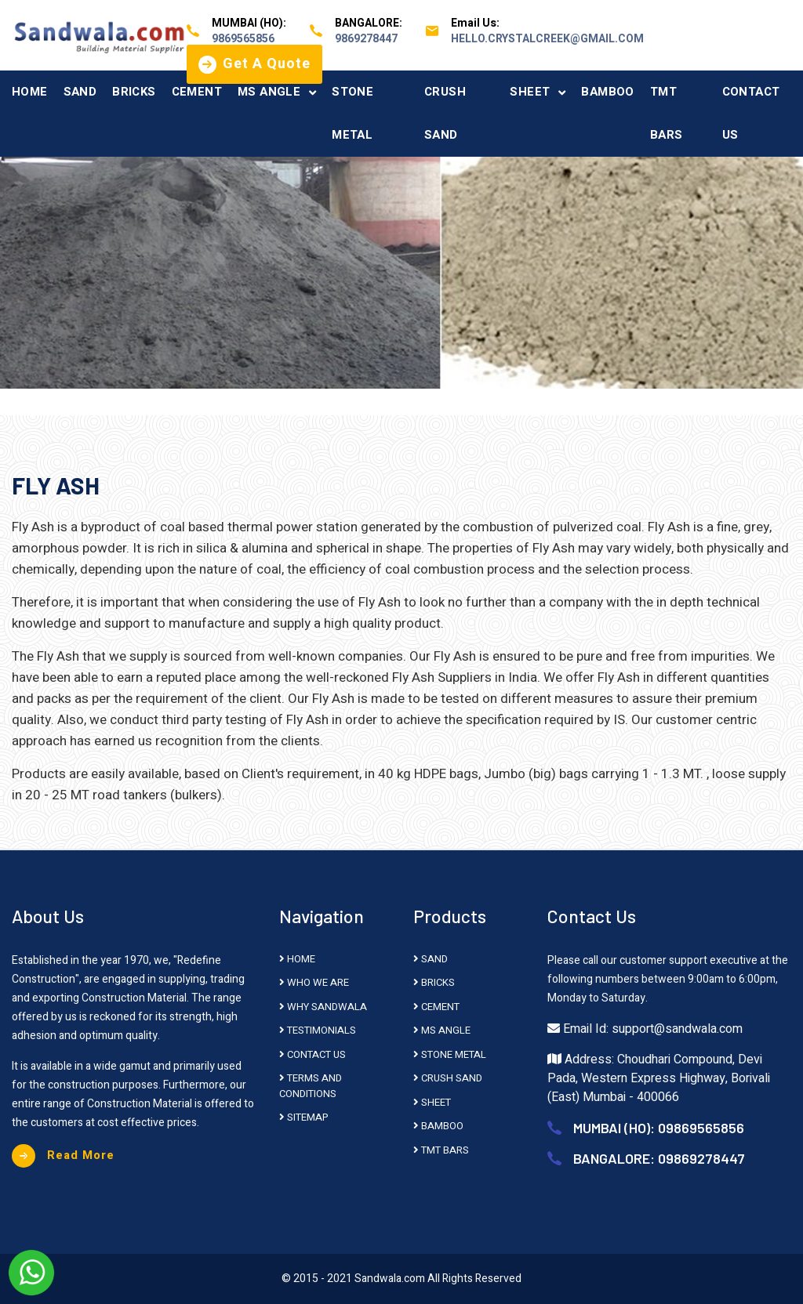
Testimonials (317, 1030)
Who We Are (314, 982)
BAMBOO (607, 91)
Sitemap (304, 1117)
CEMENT (197, 91)
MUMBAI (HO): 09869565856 (658, 1127)
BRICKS (133, 91)
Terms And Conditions (310, 1085)
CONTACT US (751, 113)
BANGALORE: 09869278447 (659, 1158)
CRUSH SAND (445, 113)
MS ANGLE (269, 91)
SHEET (530, 91)
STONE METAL (352, 113)
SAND (80, 91)
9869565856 (243, 39)
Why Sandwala (323, 1006)
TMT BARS (666, 113)
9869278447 (366, 39)
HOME (30, 91)
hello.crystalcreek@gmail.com (547, 39)
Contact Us (312, 1054)
